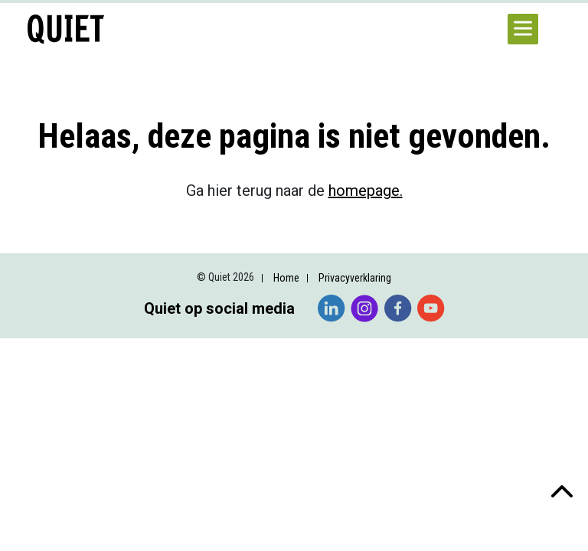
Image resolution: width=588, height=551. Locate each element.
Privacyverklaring (354, 278)
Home (286, 278)
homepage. (365, 190)
